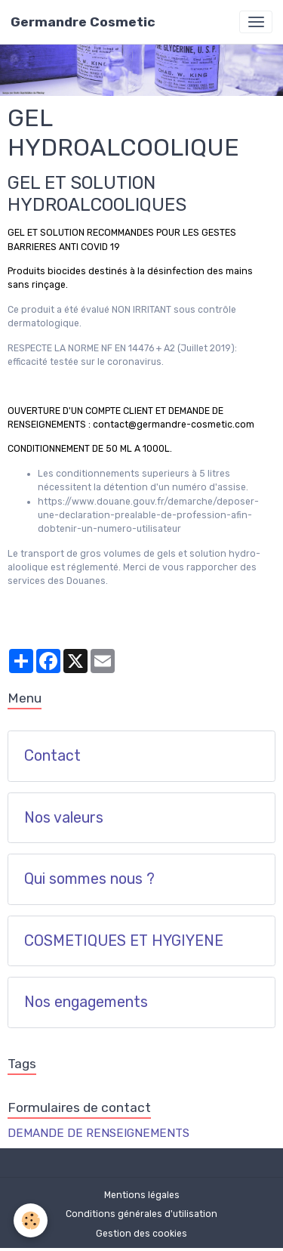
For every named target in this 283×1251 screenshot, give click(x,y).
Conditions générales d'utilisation (141, 1214)
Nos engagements (86, 1002)
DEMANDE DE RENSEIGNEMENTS (98, 1133)
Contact (52, 755)
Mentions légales (142, 1195)
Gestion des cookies (141, 1233)
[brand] (83, 22)
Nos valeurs (63, 817)
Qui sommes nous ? (89, 879)
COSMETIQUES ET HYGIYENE (123, 941)
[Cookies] (31, 1220)
